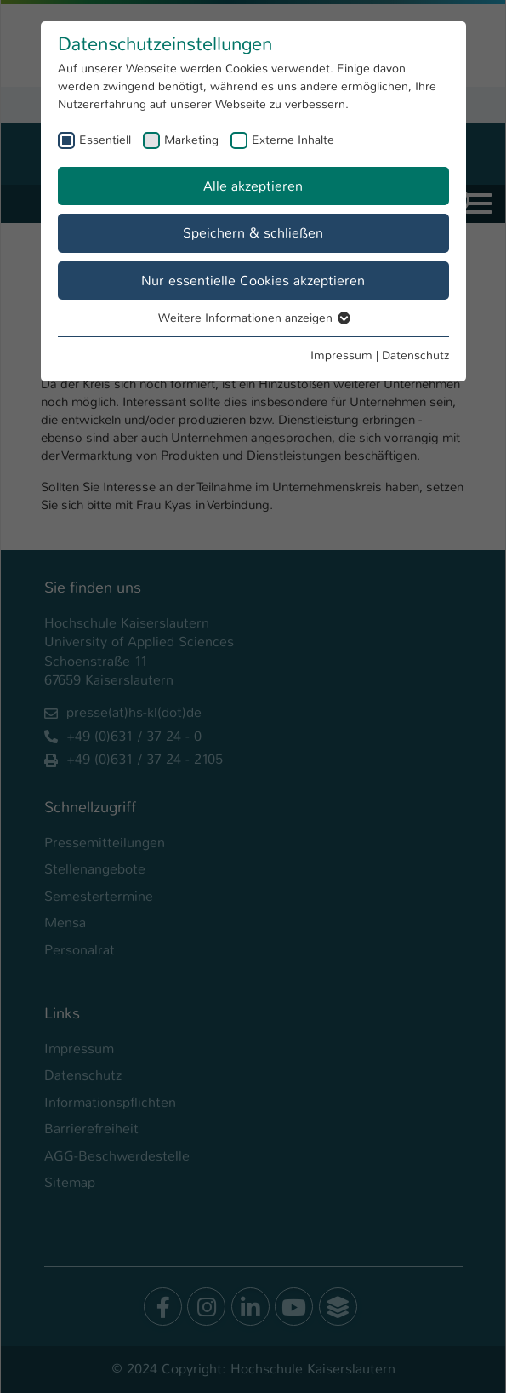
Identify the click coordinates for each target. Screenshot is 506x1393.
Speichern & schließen (253, 233)
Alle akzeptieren (253, 186)
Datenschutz (415, 355)
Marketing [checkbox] (191, 139)
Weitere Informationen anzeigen (253, 317)
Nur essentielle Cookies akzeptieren (253, 280)
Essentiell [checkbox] (105, 139)
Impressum (341, 355)
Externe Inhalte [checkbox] (293, 139)
